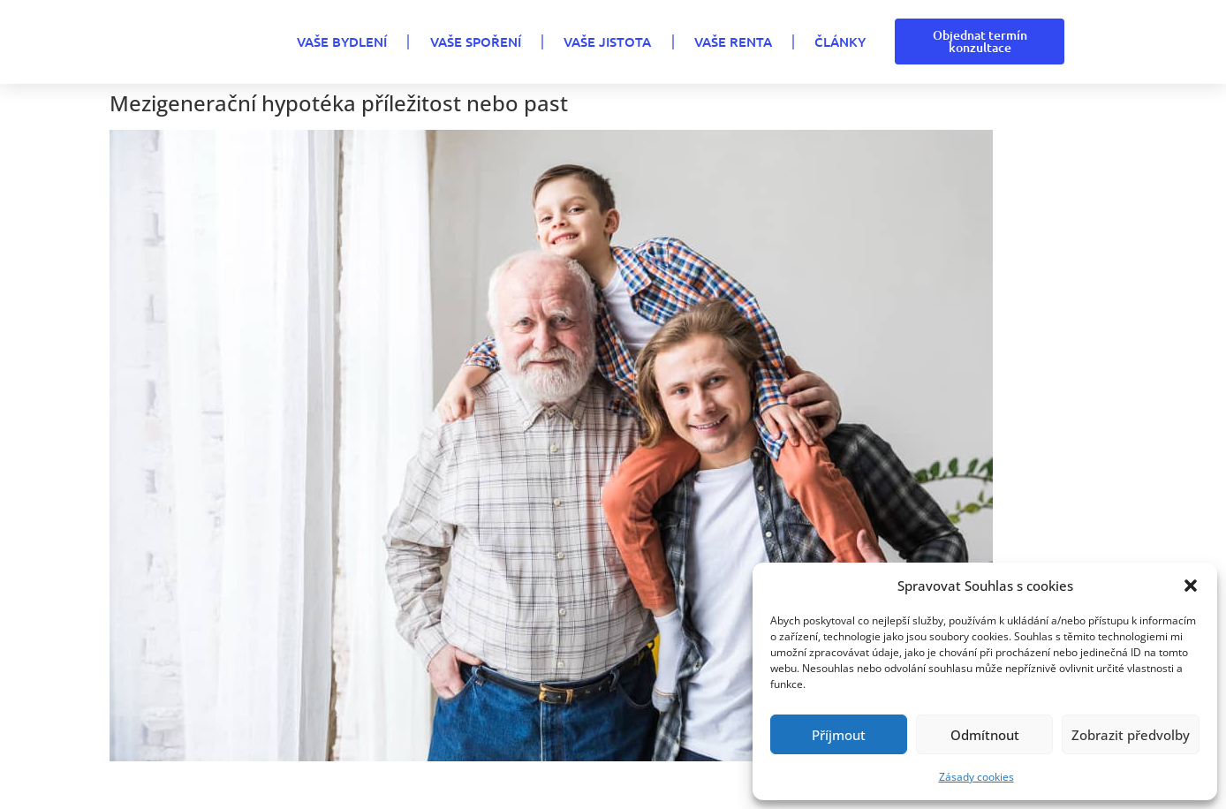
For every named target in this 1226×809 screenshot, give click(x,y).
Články (840, 41)
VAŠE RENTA (733, 41)
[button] (1191, 585)
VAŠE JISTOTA (607, 41)
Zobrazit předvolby (1130, 735)
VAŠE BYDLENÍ (342, 41)
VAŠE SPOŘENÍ (475, 41)
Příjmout (839, 735)
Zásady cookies (976, 776)
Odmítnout (984, 735)
